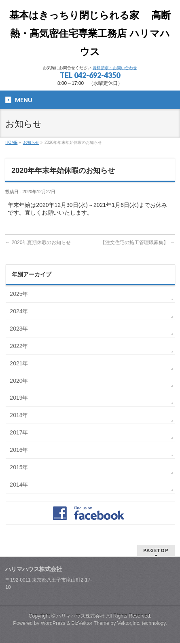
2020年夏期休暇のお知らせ (38, 242)
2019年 (19, 397)
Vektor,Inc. (129, 623)
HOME (11, 142)
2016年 (19, 450)
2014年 (19, 484)
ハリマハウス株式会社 (80, 616)
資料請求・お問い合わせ (115, 67)
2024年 (19, 311)
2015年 (19, 467)
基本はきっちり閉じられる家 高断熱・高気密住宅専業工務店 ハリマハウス (90, 33)
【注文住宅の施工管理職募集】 (137, 242)
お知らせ (31, 142)
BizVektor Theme (90, 623)
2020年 (19, 380)
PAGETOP (156, 550)
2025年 (19, 294)
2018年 (19, 415)
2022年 (19, 346)
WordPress (53, 623)
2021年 (19, 363)
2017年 (19, 432)
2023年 (19, 328)
